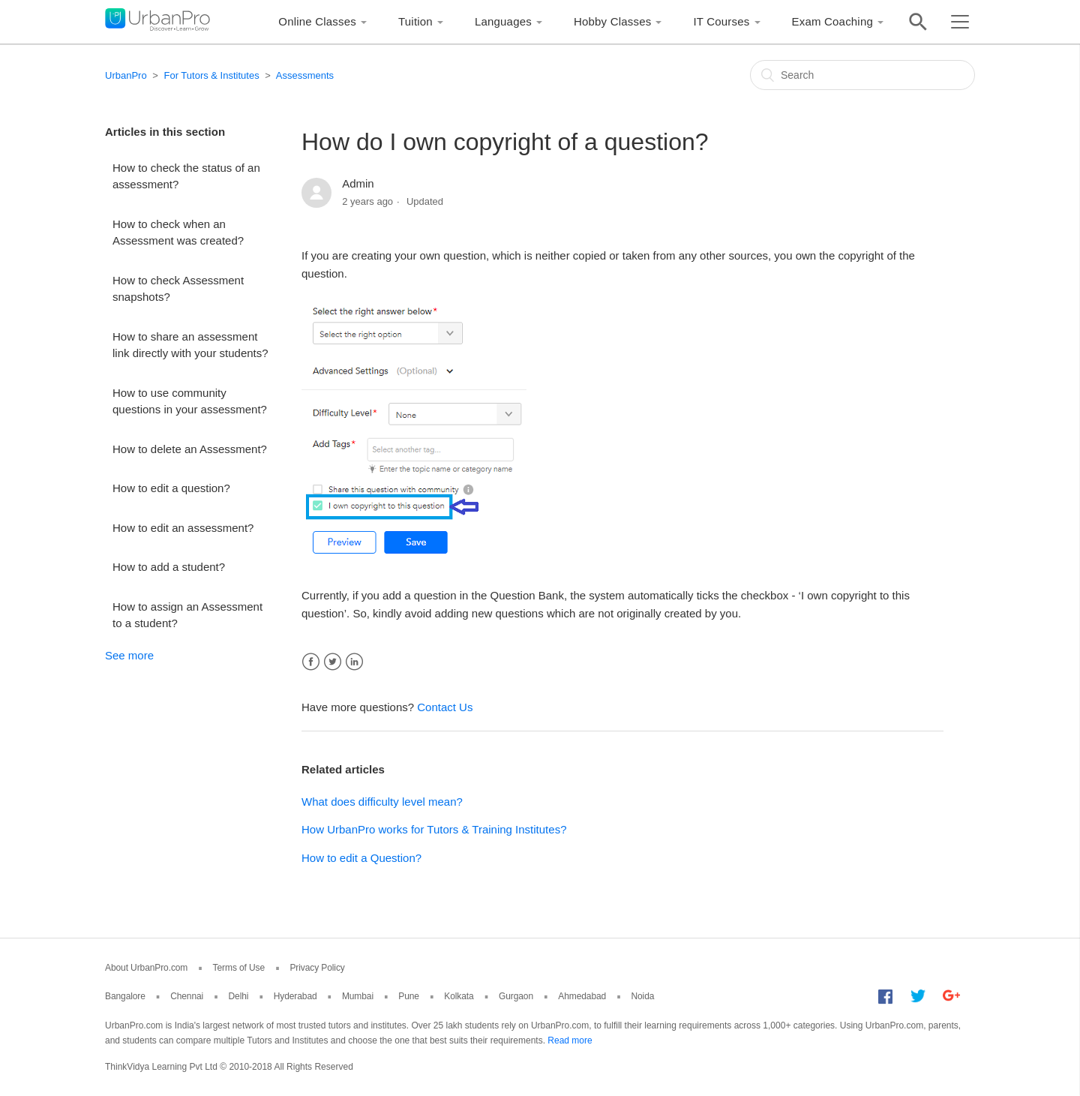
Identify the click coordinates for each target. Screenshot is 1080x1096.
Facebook (311, 662)
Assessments (305, 75)
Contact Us (444, 707)
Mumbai (358, 996)
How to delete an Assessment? (189, 449)
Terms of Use (239, 967)
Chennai (186, 996)
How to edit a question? (171, 488)
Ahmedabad (582, 996)
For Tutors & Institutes (211, 75)
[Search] (862, 75)
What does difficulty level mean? (382, 801)
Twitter (332, 662)
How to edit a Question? (362, 857)
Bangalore (125, 996)
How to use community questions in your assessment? (189, 401)
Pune (408, 996)
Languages (503, 21)
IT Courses (721, 21)
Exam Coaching (833, 21)
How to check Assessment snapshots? (178, 289)
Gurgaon (516, 996)
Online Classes (317, 21)
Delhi (239, 996)
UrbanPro (126, 75)
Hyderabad (295, 996)
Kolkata (458, 996)
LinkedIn (354, 662)
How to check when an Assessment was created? (178, 233)
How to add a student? (168, 566)
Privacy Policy (317, 967)
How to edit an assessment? (183, 527)
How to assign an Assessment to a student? (187, 615)
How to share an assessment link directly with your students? (190, 345)
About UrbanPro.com (146, 967)
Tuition (415, 21)
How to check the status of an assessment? (186, 176)
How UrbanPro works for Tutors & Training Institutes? (434, 829)
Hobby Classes (612, 21)
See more (129, 655)
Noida (642, 996)
